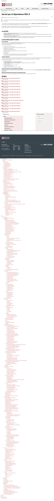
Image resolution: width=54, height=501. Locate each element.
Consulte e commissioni (7, 164)
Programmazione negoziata (10, 210)
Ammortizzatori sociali (11, 389)
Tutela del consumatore (11, 306)
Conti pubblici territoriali (9, 214)
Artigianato (7, 468)
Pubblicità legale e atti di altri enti (9, 188)
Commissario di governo (9, 428)
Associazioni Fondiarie (11, 260)
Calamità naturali (8, 413)
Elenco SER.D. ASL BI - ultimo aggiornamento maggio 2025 (11, 83)
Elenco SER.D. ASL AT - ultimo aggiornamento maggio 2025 (11, 80)
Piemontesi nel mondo (11, 276)
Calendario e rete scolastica (11, 370)
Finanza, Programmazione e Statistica (9, 207)
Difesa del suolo (8, 423)
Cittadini (5, 480)
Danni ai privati (10, 415)
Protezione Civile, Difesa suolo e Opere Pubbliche (11, 412)
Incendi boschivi (10, 432)
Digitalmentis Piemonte (7, 491)
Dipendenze (7, 458)
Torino (19, 147)
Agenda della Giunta (7, 165)
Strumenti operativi (8, 459)
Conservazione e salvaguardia (12, 244)
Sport (7, 284)
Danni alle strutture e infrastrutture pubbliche (14, 416)
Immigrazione (9, 305)
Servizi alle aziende (8, 225)
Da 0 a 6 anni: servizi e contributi (12, 371)
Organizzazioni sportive (11, 286)
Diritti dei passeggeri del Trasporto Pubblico (12, 401)
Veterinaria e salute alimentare (9, 126)
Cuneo (14, 149)
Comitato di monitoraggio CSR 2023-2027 (14, 346)
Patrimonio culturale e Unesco (12, 279)
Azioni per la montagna (11, 261)
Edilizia (8, 268)
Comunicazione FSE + (11, 330)
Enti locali (7, 195)
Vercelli (19, 149)
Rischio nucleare (10, 242)
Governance (9, 354)
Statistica (7, 215)
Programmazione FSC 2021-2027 (12, 358)
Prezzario (9, 420)
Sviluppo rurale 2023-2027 (10, 231)
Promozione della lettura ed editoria (13, 280)
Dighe (8, 427)
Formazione (9, 435)
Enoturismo (9, 298)
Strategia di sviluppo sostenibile (8, 218)
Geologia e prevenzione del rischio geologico (12, 437)
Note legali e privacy (12, 155)
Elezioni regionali (8, 196)
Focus (5, 485)
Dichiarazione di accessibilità (5, 155)
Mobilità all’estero (10, 379)
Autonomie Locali (6, 194)
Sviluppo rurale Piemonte (9, 344)
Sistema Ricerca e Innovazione (10, 462)
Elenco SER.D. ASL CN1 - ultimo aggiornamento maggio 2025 (11, 86)
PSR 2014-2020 (10, 255)
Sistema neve (9, 290)
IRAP (6, 475)
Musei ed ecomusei (10, 278)
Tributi (5, 473)
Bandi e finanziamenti (7, 183)
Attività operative (10, 448)
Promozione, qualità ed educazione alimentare (12, 223)
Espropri (7, 198)
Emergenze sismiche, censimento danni (13, 417)
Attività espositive (10, 277)
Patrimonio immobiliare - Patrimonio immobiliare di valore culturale (15, 204)
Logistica (9, 433)
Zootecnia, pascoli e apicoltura (10, 230)
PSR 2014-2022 (8, 232)
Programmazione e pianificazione (12, 430)
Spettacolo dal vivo (10, 281)
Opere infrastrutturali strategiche (10, 408)
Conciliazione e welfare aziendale (10, 392)
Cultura (7, 271)
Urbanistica (9, 267)
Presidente (6, 161)
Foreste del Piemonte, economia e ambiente (14, 250)
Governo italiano (4, 0)
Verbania (19, 148)
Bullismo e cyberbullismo (11, 372)
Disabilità (7, 314)
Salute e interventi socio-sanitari (12, 316)
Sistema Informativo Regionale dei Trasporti (12, 410)
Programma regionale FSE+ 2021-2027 (13, 327)
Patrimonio (6, 203)
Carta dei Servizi (6, 192)
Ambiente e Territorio (7, 234)
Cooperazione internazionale (10, 323)
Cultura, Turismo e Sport (7, 270)
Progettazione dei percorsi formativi (13, 382)
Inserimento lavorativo (11, 318)
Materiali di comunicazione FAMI (12, 364)
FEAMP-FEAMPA (8, 233)
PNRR (28, 8)
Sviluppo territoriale (9, 463)
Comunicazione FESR (11, 341)
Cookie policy (18, 155)
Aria (8, 237)
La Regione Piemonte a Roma (8, 175)
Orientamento (8, 394)
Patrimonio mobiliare (9, 205)
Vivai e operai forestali (11, 257)
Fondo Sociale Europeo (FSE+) (10, 326)
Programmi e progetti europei (10, 349)
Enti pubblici (6, 481)
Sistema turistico (10, 294)
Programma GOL (8, 395)
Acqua (8, 236)
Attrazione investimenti (9, 466)
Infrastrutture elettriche (11, 421)
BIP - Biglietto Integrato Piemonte (11, 399)
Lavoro (7, 384)
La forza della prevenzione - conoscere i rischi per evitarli (12, 488)
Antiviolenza (9, 303)
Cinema (9, 282)
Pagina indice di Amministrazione (7, 159)
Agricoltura (6, 219)
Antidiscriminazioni (10, 304)
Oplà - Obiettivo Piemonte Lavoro (9, 492)
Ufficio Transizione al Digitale (8, 171)
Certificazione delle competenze (12, 381)
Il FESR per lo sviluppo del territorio (9, 494)
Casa (6, 321)
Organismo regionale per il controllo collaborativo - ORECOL (12, 172)
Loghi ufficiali (22, 155)
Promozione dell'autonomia (11, 315)
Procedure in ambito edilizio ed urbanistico (14, 443)
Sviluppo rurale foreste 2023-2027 (12, 254)
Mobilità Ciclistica (8, 400)
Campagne (6, 490)
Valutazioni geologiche (11, 439)
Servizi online (40, 120)
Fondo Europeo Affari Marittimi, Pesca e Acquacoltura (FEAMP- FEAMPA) (16, 361)
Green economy (8, 258)
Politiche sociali (8, 307)
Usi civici (7, 199)
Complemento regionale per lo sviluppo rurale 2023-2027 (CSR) (16, 345)
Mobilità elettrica (8, 405)
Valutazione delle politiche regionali (11, 212)
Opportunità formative (11, 377)
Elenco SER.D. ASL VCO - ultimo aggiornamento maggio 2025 (11, 97)
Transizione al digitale (9, 472)
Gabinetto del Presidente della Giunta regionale (11, 169)
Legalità (7, 324)
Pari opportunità (10, 301)
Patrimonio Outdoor (10, 264)
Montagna (7, 259)
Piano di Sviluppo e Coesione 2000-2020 (13, 356)
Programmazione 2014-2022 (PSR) (13, 348)
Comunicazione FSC (10, 355)
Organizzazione (5, 167)
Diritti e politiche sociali (7, 299)
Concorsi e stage (6, 178)
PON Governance (8, 365)
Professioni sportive (10, 291)
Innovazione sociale (10, 308)
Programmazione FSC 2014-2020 (12, 359)
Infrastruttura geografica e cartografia (13, 269)
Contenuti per (5, 479)
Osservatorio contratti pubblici (8, 186)
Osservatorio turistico (11, 297)
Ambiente (7, 235)
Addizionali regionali (9, 476)
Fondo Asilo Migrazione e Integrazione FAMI (12, 362)
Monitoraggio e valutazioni (11, 332)
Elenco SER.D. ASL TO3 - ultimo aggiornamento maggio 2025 (11, 102)
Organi (4, 160)
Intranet (42, 155)
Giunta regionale (6, 162)
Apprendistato (10, 378)
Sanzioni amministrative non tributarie (9, 187)
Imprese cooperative (9, 469)
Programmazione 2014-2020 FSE (12, 334)
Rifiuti (8, 241)
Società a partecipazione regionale (9, 180)
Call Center (6, 185)
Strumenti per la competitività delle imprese (14, 386)
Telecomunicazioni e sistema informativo (13, 436)
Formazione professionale (9, 376)
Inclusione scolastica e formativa (12, 317)
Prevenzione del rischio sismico (10, 442)
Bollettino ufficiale (7, 182)
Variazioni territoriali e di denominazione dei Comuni (13, 202)
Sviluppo (5, 461)
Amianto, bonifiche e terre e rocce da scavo (14, 238)
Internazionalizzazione (9, 471)
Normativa (39, 122)
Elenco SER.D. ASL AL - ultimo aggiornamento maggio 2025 (11, 78)
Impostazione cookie (28, 152)
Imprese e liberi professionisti (8, 482)
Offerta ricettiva (10, 296)
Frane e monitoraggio (11, 440)
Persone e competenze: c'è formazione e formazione (11, 489)
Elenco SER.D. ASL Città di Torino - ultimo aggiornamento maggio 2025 (13, 100)
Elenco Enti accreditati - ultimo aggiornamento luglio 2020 (11, 111)
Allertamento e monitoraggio (12, 431)
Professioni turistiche (11, 295)
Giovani (9, 302)
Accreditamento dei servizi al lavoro (13, 390)
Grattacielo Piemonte (7, 176)
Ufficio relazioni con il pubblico (8, 184)
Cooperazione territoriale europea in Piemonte (14, 350)
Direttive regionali (10, 383)
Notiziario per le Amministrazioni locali (11, 200)
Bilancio (7, 211)
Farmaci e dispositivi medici (9, 123)
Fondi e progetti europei (7, 325)
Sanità (5, 116)
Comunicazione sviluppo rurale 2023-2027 (14, 347)
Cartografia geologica (11, 438)
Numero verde (27, 145)
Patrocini (5, 189)
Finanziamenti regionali (11, 422)
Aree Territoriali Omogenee (8, 495)
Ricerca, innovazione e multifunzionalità (11, 224)
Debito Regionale (8, 208)
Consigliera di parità (10, 391)
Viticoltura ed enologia (9, 229)
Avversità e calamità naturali (10, 221)
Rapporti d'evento (10, 414)
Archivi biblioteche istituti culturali (12, 272)
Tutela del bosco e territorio (11, 256)
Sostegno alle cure (7, 121)
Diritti (7, 300)
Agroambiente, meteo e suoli (10, 220)
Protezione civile (8, 429)
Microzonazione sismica (11, 445)
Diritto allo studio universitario (12, 374)
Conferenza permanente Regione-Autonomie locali (13, 201)
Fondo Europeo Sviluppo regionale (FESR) (12, 335)
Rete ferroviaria (8, 403)
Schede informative (40, 118)
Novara (19, 146)
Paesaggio (7, 265)
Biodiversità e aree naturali (10, 243)
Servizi (22, 8)
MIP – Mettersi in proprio (11, 387)
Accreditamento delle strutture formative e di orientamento (16, 380)
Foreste (7, 248)
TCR (6, 477)
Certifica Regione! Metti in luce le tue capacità (10, 493)
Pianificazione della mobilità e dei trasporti (12, 406)
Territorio (7, 266)
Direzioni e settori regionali (8, 168)
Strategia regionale (10, 285)
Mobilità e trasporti (7, 398)
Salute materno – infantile (8, 130)
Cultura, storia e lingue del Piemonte (13, 275)
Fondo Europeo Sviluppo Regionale (11, 465)
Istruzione (7, 368)
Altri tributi (7, 478)
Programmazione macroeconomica (11, 209)
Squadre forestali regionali (11, 447)
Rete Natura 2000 (10, 246)
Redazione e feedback (28, 155)
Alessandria (15, 146)
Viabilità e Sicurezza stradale (10, 402)
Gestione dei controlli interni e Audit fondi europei (11, 179)
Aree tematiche (5, 217)
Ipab (8, 313)
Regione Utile (5, 181)
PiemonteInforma (35, 8)
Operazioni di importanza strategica (13, 329)
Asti (13, 147)
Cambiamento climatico (9, 247)
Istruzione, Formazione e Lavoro (9, 367)
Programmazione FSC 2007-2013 (12, 360)
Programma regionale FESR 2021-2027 (13, 336)
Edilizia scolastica (8, 393)
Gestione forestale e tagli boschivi (12, 251)
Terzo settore (9, 312)
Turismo (7, 292)
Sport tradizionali (10, 288)
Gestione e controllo (10, 331)
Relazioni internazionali (7, 174)
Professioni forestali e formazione (12, 253)
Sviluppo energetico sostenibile (10, 464)
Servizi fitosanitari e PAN (9, 226)
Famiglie (9, 310)
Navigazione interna (9, 404)
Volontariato (9, 434)
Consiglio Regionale (7, 163)
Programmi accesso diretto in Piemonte (13, 351)
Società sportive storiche (11, 287)
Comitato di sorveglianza (11, 333)
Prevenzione (6, 125)
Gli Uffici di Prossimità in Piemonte (9, 486)
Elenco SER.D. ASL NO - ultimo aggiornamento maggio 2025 (11, 91)
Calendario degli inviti (11, 338)
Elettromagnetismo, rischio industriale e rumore (14, 240)
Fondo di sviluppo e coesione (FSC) (11, 353)
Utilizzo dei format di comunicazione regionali (10, 191)
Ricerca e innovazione (9, 460)
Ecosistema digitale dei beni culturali (13, 274)
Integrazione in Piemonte (11, 363)
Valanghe (9, 441)
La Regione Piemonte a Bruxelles (9, 173)
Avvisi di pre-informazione (11, 328)
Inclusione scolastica (10, 375)
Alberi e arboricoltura (10, 249)
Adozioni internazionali (9, 319)
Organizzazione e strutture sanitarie (10, 119)
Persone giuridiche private (9, 320)
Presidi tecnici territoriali (9, 446)
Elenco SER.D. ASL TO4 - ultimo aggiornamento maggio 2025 (11, 105)
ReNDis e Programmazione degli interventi (14, 426)
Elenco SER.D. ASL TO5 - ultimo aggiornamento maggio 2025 (11, 108)
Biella (14, 148)
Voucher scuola (10, 369)
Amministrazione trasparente (8, 177)
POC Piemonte (10, 357)
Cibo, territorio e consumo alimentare (11, 222)
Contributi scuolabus (9, 411)
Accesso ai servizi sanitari (8, 118)
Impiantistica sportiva (11, 289)
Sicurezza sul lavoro (7, 128)
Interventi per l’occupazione (11, 385)
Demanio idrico (8, 418)
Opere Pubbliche (8, 419)
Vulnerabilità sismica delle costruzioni (13, 444)
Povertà (9, 309)
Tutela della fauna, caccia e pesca (10, 228)
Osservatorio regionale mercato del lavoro (12, 396)
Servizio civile (8, 322)
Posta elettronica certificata (35, 155)
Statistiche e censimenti (9, 227)
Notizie (39, 116)
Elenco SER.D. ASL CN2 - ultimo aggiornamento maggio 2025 (11, 89)
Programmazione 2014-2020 (12, 343)
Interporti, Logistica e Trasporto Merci (11, 407)
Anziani (9, 311)
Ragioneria (7, 213)
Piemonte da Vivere (45, 8)
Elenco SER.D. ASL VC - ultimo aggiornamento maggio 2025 (11, 94)
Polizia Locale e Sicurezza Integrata (11, 197)
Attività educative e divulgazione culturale (13, 273)
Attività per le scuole (10, 373)
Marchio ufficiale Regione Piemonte (9, 190)
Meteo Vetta (9, 263)
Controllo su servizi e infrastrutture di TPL (12, 409)
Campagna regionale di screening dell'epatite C (11, 487)
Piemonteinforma (7, 166)
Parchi (8, 245)
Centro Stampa (8, 206)
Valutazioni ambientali (11, 239)
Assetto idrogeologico (11, 425)
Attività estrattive (8, 467)
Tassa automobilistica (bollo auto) (10, 474)
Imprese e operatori (10, 252)
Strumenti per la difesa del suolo (12, 424)
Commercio (7, 470)
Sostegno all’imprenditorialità (12, 388)
